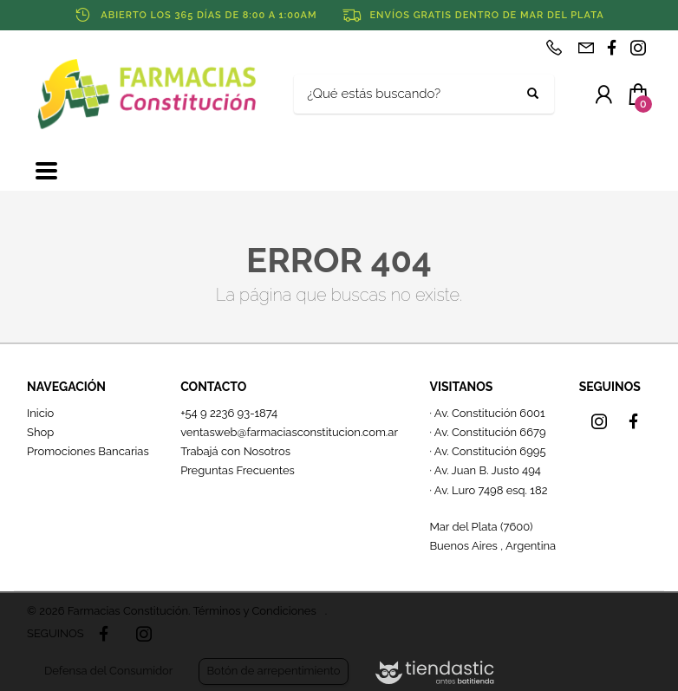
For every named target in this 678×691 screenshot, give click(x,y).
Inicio (40, 413)
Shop (40, 432)
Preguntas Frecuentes (237, 470)
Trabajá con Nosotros (235, 451)
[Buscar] (411, 94)
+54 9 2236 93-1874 (228, 413)
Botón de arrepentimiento (273, 670)
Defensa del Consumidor (108, 670)
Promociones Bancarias (88, 451)
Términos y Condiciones (254, 610)
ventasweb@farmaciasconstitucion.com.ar (289, 432)
